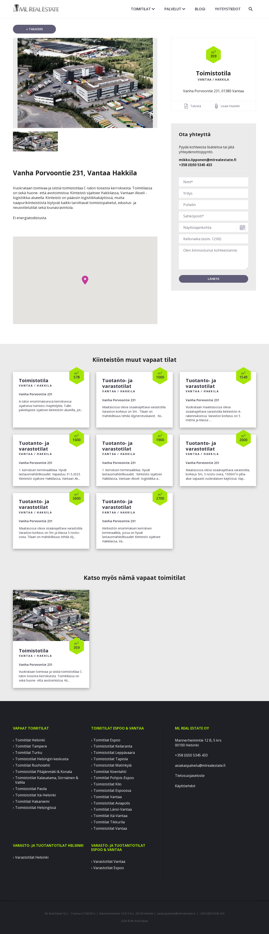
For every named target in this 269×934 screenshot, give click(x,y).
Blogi (200, 9)
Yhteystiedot (228, 9)
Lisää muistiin (230, 106)
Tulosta (195, 106)
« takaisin (34, 29)
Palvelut (174, 9)
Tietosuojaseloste (190, 775)
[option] (85, 83)
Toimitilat (143, 9)
